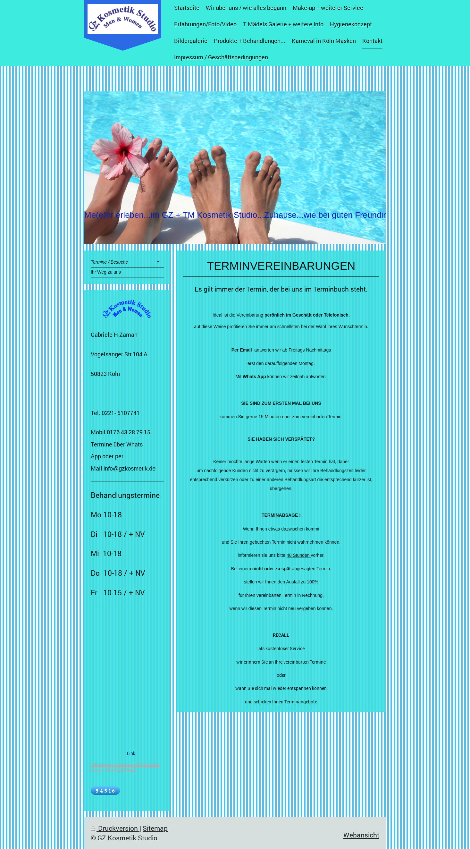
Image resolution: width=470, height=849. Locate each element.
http (94, 764)
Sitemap (155, 828)
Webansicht (361, 834)
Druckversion (115, 828)
